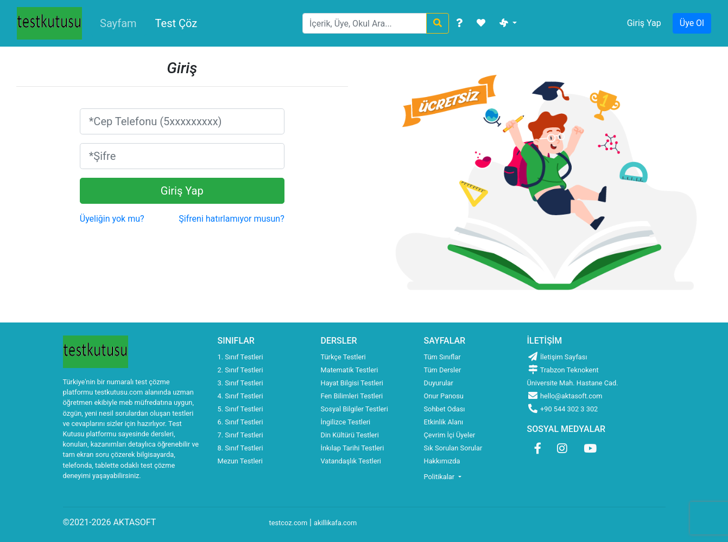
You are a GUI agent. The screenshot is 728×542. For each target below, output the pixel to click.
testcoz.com (288, 523)
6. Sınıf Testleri (240, 422)
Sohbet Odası (444, 409)
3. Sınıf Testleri (240, 383)
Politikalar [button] (440, 477)
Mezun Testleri (240, 461)
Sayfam (118, 23)
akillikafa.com (335, 523)
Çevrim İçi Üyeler (450, 435)
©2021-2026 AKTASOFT (109, 522)
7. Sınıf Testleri (240, 435)
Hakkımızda (442, 461)
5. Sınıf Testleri (240, 409)
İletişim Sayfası (557, 357)
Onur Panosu (444, 396)
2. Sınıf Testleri (240, 370)
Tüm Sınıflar (442, 357)
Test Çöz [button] (176, 23)
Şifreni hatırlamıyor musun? (231, 219)
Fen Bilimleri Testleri (352, 396)
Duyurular (438, 383)
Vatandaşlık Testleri (351, 461)
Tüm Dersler (442, 370)
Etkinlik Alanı (444, 422)
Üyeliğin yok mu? (112, 219)
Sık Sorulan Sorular (453, 448)
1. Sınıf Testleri (240, 357)
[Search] (364, 23)
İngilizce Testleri (346, 422)
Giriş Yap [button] (644, 23)
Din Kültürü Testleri (350, 435)
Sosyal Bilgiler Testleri (354, 409)
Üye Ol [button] (692, 23)
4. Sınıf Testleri (240, 396)
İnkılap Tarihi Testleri (352, 448)
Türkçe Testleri (343, 357)
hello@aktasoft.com (565, 396)
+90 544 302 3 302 (562, 409)
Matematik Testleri (349, 370)
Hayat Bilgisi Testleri (352, 383)
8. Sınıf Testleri (240, 448)
